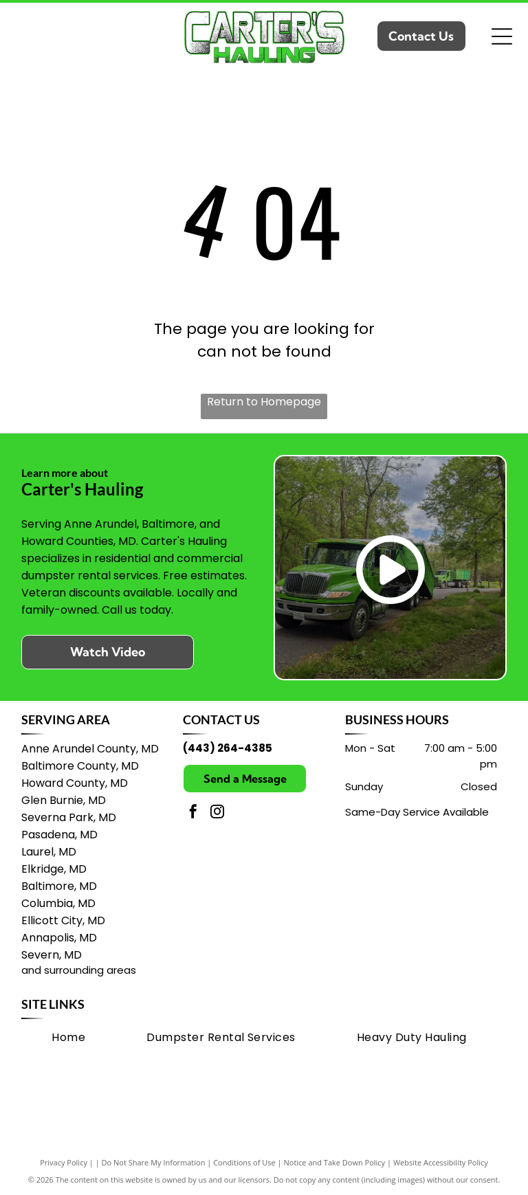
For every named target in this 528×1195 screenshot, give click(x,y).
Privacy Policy (63, 1162)
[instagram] (217, 813)
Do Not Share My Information (154, 1162)
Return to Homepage (264, 402)
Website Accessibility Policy (440, 1162)
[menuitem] (68, 1037)
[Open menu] (502, 36)
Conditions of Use (244, 1162)
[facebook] (193, 813)
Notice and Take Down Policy (335, 1162)
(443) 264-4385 (227, 748)
